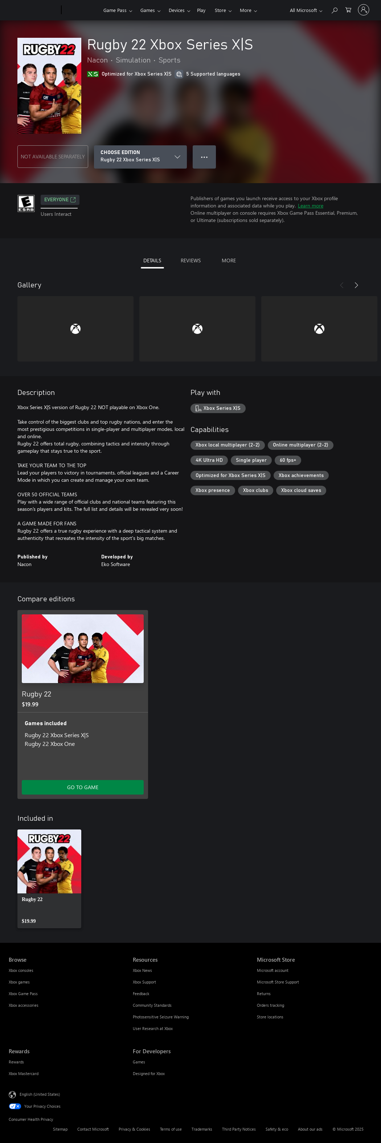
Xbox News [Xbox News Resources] (142, 970)
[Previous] (342, 285)
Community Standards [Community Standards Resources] (152, 1005)
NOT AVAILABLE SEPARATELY (53, 156)
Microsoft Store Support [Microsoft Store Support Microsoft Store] (278, 982)
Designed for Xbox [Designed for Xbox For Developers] (149, 1073)
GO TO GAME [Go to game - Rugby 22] (82, 787)
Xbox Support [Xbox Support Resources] (144, 982)
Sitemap (60, 1129)
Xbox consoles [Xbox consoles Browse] (21, 970)
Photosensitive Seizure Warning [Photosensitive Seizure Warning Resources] (161, 1016)
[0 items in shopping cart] (348, 9)
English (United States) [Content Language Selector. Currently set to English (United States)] (40, 1094)
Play (201, 10)
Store (220, 10)
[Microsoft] (33, 10)
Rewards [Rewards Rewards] (16, 1061)
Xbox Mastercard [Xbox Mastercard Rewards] (23, 1073)
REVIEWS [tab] (191, 260)
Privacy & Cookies (134, 1129)
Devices (177, 10)
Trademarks (202, 1129)
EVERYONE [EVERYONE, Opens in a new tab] (60, 200)
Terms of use (171, 1129)
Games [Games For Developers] (139, 1061)
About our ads (310, 1129)
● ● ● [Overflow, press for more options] (204, 157)
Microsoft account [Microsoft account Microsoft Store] (272, 970)
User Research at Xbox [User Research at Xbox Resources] (153, 1028)
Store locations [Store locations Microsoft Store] (270, 1016)
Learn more (310, 205)
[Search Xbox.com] (334, 9)
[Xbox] (81, 10)
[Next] (356, 285)
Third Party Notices (239, 1129)
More (245, 10)
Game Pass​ (115, 10)
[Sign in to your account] (363, 10)
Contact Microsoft (93, 1129)
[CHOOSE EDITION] (140, 157)
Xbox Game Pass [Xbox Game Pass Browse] (23, 993)
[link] (49, 878)
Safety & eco (277, 1129)
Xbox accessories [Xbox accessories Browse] (23, 1005)
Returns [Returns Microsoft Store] (264, 993)
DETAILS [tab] (152, 260)
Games (147, 10)
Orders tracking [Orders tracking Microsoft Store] (270, 1005)
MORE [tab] (229, 260)
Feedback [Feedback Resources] (141, 993)
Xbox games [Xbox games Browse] (19, 982)
